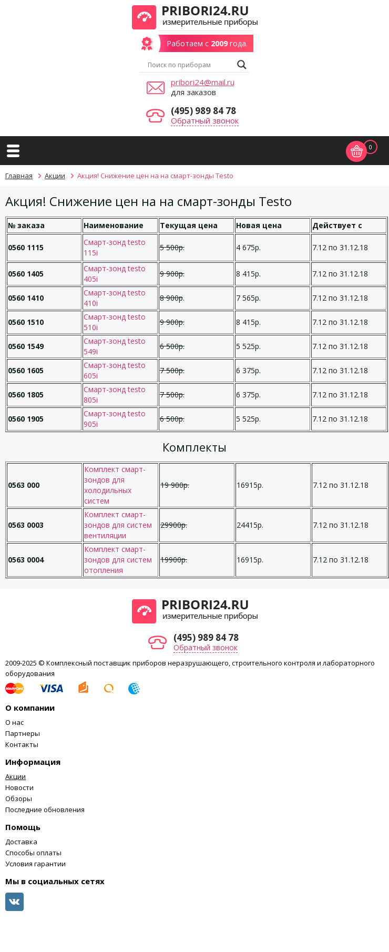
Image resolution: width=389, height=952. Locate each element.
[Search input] (190, 64)
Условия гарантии (35, 863)
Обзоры (18, 798)
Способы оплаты (33, 852)
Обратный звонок (205, 120)
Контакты (21, 744)
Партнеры (22, 733)
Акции (15, 776)
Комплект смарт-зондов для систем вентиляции (118, 524)
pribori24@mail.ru (202, 82)
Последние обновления (45, 809)
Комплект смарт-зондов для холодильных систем (115, 485)
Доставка (21, 841)
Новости (19, 787)
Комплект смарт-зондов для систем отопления (118, 559)
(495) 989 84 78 (203, 111)
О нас (14, 722)
